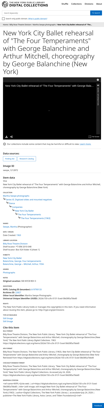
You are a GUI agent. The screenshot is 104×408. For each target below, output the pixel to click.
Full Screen (94, 137)
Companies (17, 207)
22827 (18, 292)
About (99, 3)
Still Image (8, 318)
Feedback (98, 405)
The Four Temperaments (29, 214)
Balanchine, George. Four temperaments (22, 261)
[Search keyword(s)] (46, 12)
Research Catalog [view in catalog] (27, 158)
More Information (98, 89)
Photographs (9, 272)
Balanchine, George (12, 264)
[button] (98, 85)
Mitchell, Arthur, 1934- (34, 264)
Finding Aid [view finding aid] (9, 158)
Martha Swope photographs (16, 195)
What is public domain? (37, 18)
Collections (76, 3)
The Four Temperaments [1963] (35, 218)
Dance (12, 203)
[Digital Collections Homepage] (25, 4)
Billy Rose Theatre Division (15, 243)
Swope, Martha (10, 226)
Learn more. (85, 144)
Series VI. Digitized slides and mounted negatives (29, 199)
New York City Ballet (24, 210)
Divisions (89, 3)
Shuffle (65, 3)
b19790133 (36, 289)
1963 (18, 235)
